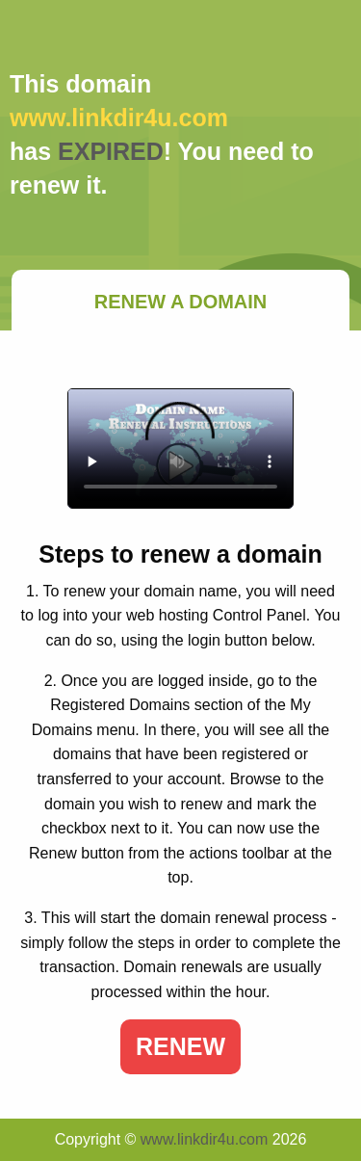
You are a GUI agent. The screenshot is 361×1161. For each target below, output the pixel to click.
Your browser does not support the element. (180, 448)
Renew (180, 1046)
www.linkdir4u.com (204, 1139)
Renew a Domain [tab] (181, 301)
